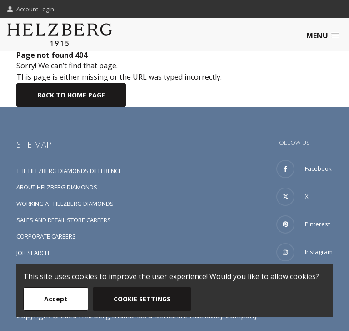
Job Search (32, 253)
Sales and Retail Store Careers (63, 220)
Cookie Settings (142, 299)
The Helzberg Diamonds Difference (69, 171)
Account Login (30, 9)
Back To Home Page (71, 95)
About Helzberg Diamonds (56, 187)
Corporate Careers (46, 236)
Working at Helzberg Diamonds (65, 203)
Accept (55, 299)
